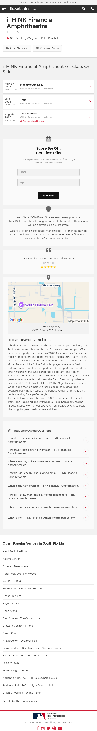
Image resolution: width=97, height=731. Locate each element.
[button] (90, 86)
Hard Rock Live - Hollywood (20, 570)
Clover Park (9, 630)
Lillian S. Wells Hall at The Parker (22, 689)
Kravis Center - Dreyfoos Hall (20, 637)
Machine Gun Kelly (31, 85)
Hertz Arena (10, 607)
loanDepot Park (12, 578)
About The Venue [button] (17, 48)
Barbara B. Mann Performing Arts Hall (25, 652)
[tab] (48, 436)
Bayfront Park (11, 600)
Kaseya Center (11, 555)
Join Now (48, 196)
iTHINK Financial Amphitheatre (36, 88)
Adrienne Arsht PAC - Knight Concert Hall (28, 682)
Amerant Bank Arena (15, 563)
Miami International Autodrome (22, 585)
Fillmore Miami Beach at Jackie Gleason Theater (32, 644)
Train (23, 100)
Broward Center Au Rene (18, 622)
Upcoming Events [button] (47, 48)
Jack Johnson (28, 113)
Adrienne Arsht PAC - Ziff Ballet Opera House (30, 674)
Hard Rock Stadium (15, 548)
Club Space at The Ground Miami (23, 615)
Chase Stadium (12, 592)
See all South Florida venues (20, 697)
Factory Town (11, 659)
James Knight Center (15, 667)
